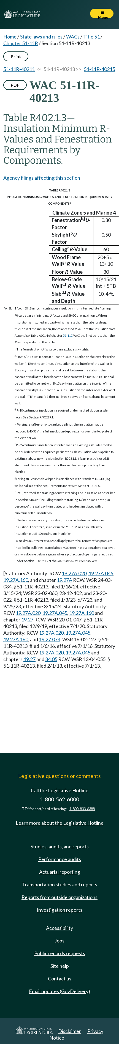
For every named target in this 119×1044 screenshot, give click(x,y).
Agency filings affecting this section (41, 178)
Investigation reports (59, 910)
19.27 (27, 619)
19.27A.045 (100, 573)
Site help (59, 966)
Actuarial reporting (59, 872)
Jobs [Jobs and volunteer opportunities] (59, 941)
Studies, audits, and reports (60, 846)
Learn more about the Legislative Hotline (60, 823)
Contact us (59, 979)
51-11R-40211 (19, 69)
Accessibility (59, 928)
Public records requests (59, 953)
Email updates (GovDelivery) (59, 991)
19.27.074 (49, 639)
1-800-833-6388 (82, 809)
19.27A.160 (15, 580)
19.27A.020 (74, 573)
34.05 (51, 659)
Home (10, 37)
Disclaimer (69, 1031)
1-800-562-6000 (59, 799)
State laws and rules (41, 37)
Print (16, 56)
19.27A (64, 580)
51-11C (68, 335)
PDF (15, 84)
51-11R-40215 (99, 69)
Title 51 (91, 37)
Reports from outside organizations (59, 897)
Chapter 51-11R (20, 43)
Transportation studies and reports (59, 884)
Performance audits (59, 859)
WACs (73, 37)
